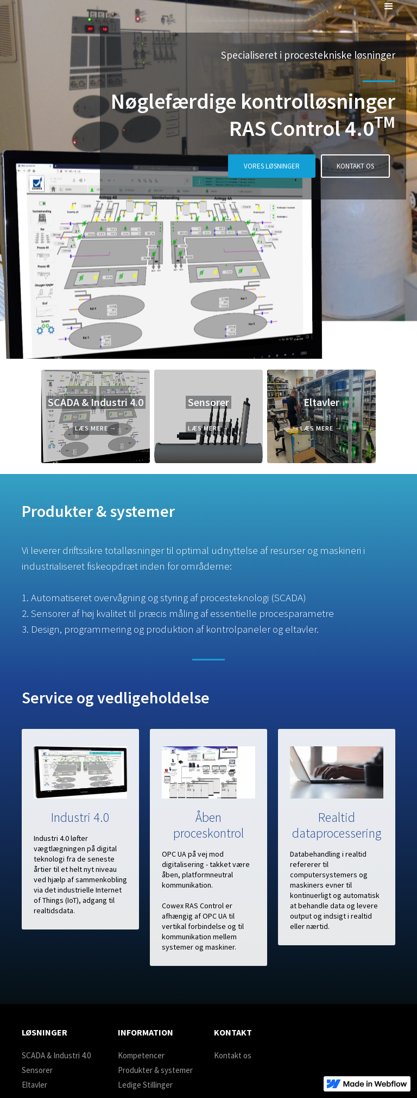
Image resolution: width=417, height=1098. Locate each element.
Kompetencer (141, 1055)
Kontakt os (232, 1055)
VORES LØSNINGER (272, 166)
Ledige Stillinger (145, 1085)
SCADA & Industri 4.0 (56, 1055)
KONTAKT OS (355, 166)
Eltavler (34, 1085)
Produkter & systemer (155, 1070)
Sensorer (37, 1070)
